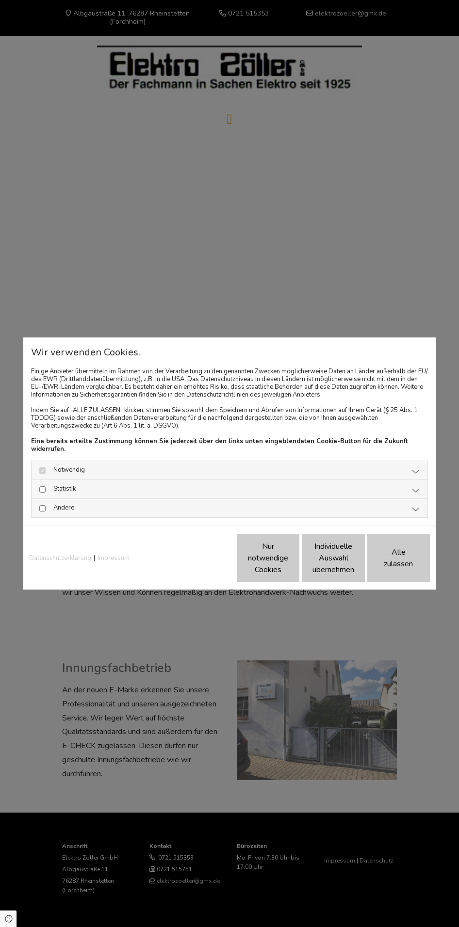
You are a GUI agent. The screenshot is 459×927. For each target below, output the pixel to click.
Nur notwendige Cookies (201, 558)
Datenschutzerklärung (60, 558)
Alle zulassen (385, 558)
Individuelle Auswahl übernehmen (293, 558)
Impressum (114, 558)
